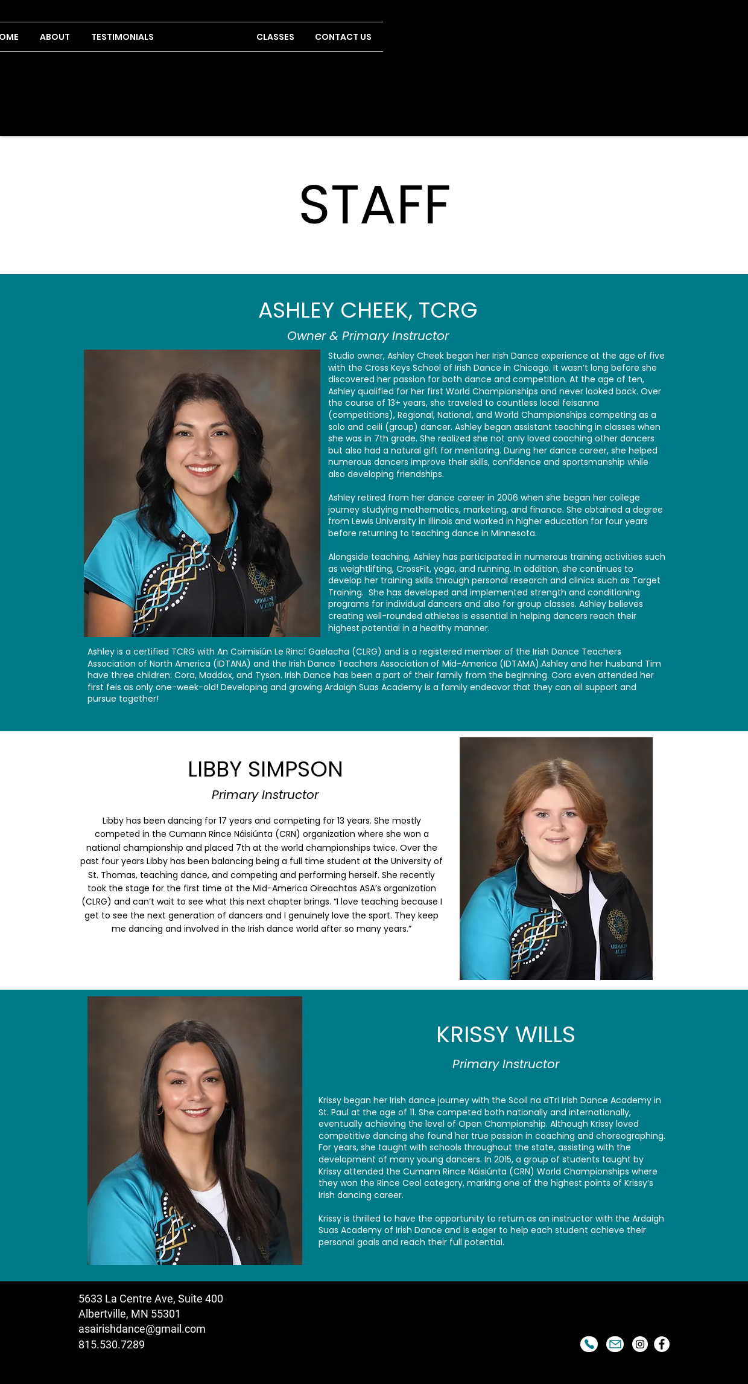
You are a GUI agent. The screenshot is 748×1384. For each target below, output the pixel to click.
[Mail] (615, 1344)
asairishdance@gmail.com (142, 1328)
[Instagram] (640, 1344)
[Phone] (589, 1344)
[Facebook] (662, 1344)
